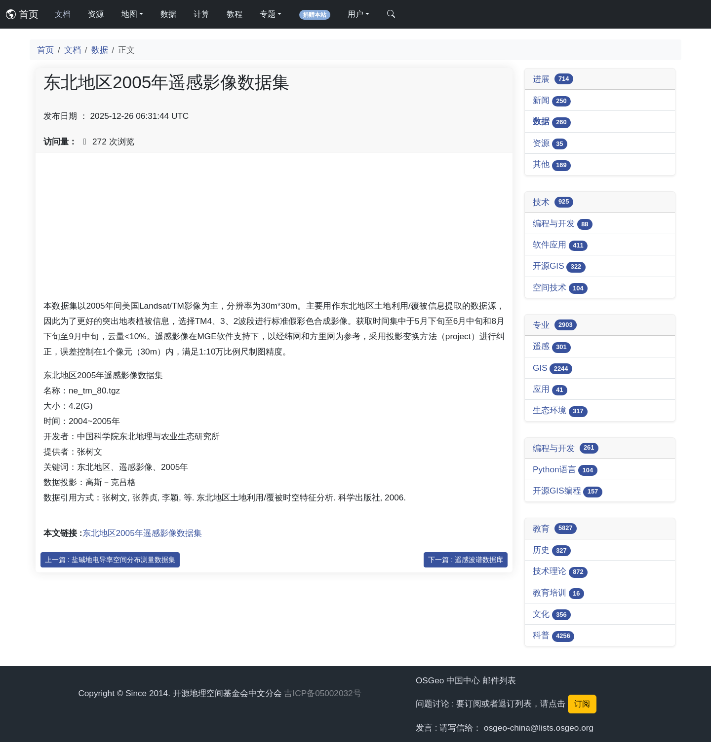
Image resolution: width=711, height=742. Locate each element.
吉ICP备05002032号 (322, 693)
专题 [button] (268, 14)
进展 (553, 78)
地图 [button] (129, 14)
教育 (555, 528)
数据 (168, 14)
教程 (234, 14)
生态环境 (560, 411)
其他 (552, 165)
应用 (550, 389)
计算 (201, 14)
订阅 (582, 704)
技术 (553, 202)
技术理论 (560, 571)
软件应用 (560, 245)
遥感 (552, 347)
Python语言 (565, 470)
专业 (555, 324)
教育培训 (558, 593)
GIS (552, 368)
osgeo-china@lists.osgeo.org (538, 728)
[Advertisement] (274, 229)
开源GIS (559, 266)
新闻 (552, 100)
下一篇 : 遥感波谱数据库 (465, 560)
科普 (553, 635)
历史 (552, 550)
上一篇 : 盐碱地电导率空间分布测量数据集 (110, 560)
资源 (96, 14)
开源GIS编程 (567, 491)
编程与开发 (562, 224)
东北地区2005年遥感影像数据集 (142, 533)
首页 (22, 14)
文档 (63, 14)
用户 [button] (355, 14)
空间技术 (560, 288)
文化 (552, 614)
